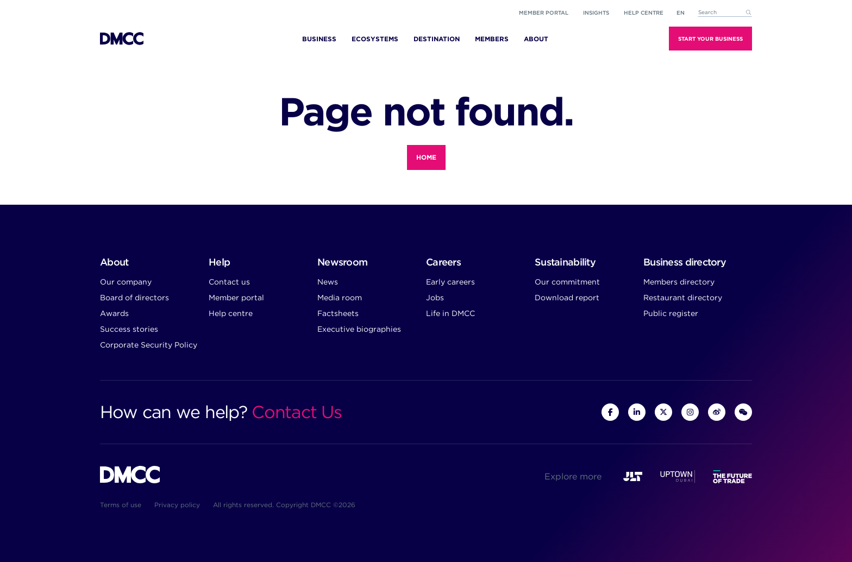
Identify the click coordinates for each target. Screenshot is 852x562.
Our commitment (567, 281)
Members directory (679, 281)
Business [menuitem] (319, 39)
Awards (114, 313)
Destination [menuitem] (437, 39)
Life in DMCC (450, 313)
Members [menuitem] (492, 39)
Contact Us (296, 411)
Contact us (229, 281)
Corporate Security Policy (148, 344)
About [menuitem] (536, 39)
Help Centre (643, 12)
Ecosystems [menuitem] (375, 39)
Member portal (543, 12)
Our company (126, 281)
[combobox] (725, 13)
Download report (567, 297)
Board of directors (134, 297)
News (327, 281)
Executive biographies (359, 329)
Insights (596, 12)
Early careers (450, 281)
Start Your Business (710, 38)
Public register (670, 313)
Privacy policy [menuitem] (177, 505)
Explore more (573, 476)
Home (426, 157)
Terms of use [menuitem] (120, 505)
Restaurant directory (682, 297)
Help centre (231, 313)
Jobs (435, 297)
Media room (339, 297)
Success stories (129, 329)
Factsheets (338, 313)
